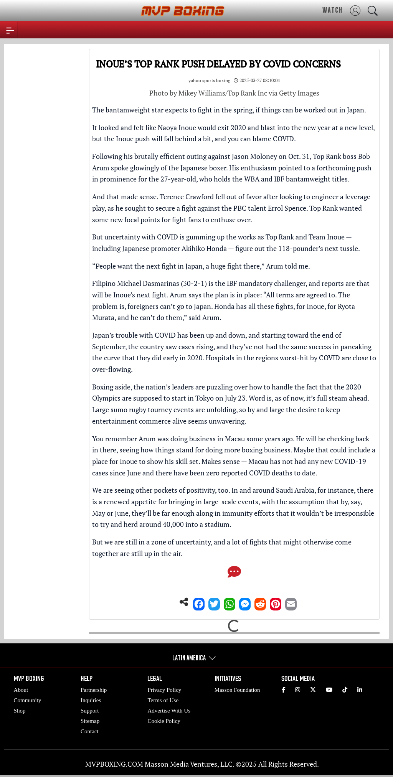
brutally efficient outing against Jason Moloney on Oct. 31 (222, 156)
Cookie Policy (163, 721)
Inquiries (91, 700)
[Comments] (234, 574)
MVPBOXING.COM (114, 764)
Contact (90, 731)
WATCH (332, 10)
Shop (20, 711)
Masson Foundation (237, 690)
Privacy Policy (164, 690)
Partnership (94, 690)
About (21, 690)
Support (90, 711)
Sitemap (90, 721)
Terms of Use (162, 700)
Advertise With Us (168, 711)
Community (27, 700)
